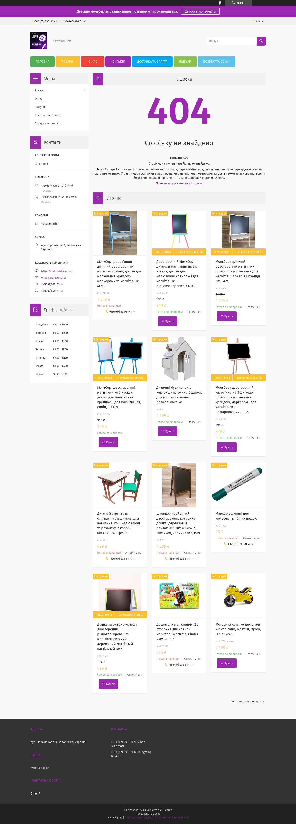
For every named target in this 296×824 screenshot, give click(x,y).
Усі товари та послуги (246, 701)
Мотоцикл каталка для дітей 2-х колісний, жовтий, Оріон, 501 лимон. (238, 629)
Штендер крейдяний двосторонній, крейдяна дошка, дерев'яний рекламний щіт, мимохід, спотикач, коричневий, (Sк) (178, 523)
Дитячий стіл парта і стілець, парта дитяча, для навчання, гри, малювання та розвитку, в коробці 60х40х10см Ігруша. (118, 523)
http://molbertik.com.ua (56, 271)
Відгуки (185, 61)
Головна (42, 61)
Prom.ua (167, 810)
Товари (67, 61)
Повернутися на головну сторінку (179, 183)
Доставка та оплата (152, 61)
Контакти (118, 61)
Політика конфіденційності (173, 817)
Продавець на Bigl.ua (148, 813)
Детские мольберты (200, 11)
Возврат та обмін (216, 61)
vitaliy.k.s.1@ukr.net (53, 277)
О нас (92, 61)
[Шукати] (261, 41)
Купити (169, 321)
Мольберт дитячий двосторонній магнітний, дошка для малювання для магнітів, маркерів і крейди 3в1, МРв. (238, 271)
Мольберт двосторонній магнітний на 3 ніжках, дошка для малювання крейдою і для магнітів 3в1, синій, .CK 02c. (119, 397)
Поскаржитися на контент (140, 817)
